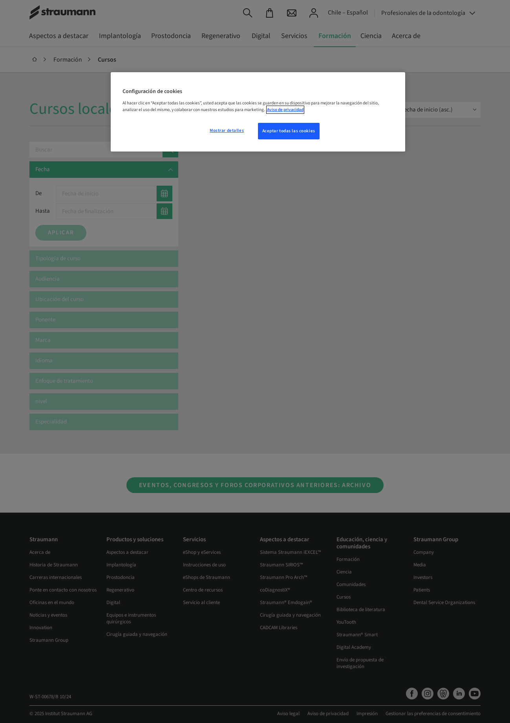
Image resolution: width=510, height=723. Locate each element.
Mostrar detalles (227, 130)
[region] (258, 112)
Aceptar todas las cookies (288, 131)
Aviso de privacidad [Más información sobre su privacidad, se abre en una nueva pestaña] (285, 109)
